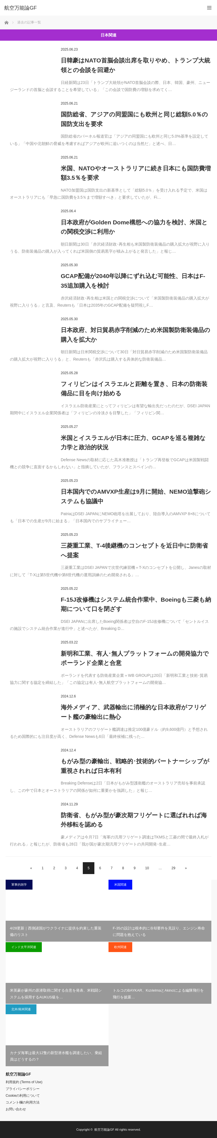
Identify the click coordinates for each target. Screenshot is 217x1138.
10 (147, 868)
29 (173, 868)
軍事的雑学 (19, 884)
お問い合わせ (16, 1109)
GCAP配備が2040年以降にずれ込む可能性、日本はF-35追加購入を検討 (133, 281)
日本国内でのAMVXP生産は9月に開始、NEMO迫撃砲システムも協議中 (136, 496)
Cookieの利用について (23, 1096)
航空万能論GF (104, 1129)
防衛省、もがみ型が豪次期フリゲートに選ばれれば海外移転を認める (134, 820)
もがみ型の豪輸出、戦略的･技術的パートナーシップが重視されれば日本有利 (135, 766)
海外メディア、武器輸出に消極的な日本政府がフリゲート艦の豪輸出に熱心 (133, 712)
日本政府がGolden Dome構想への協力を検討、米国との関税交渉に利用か (134, 227)
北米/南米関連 (21, 1009)
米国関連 (120, 884)
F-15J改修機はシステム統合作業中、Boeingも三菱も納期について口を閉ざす (136, 604)
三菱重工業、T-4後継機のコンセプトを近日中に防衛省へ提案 (134, 550)
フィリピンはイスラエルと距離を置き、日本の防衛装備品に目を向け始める (134, 389)
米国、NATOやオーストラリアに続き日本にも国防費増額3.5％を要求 (136, 173)
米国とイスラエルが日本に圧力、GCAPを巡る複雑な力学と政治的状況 (133, 443)
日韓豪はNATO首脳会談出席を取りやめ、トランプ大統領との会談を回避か (135, 65)
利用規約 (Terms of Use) (24, 1082)
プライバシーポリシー (23, 1089)
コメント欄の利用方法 (23, 1102)
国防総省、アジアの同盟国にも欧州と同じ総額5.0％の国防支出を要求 (134, 119)
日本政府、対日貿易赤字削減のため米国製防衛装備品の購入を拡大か (135, 335)
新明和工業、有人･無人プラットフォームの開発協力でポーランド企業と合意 (135, 658)
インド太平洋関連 (23, 947)
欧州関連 (120, 947)
